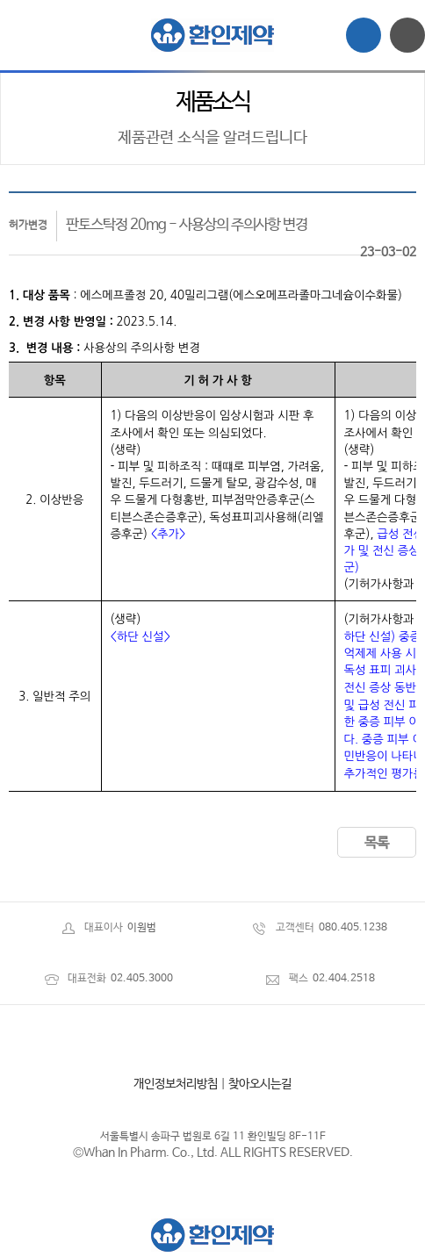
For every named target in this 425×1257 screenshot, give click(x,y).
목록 (376, 843)
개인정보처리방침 (175, 1084)
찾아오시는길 (260, 1084)
